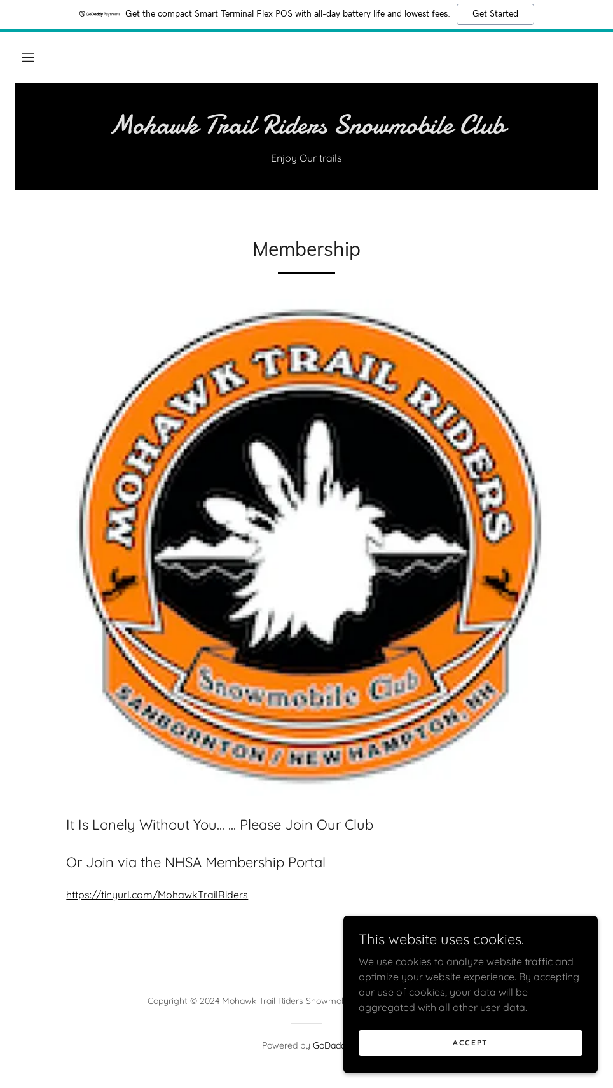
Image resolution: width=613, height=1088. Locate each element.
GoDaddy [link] (332, 1045)
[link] (306, 129)
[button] (28, 57)
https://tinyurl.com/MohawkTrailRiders (157, 894)
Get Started (495, 14)
